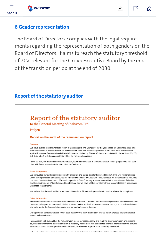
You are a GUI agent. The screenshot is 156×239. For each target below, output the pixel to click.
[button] (11, 8)
